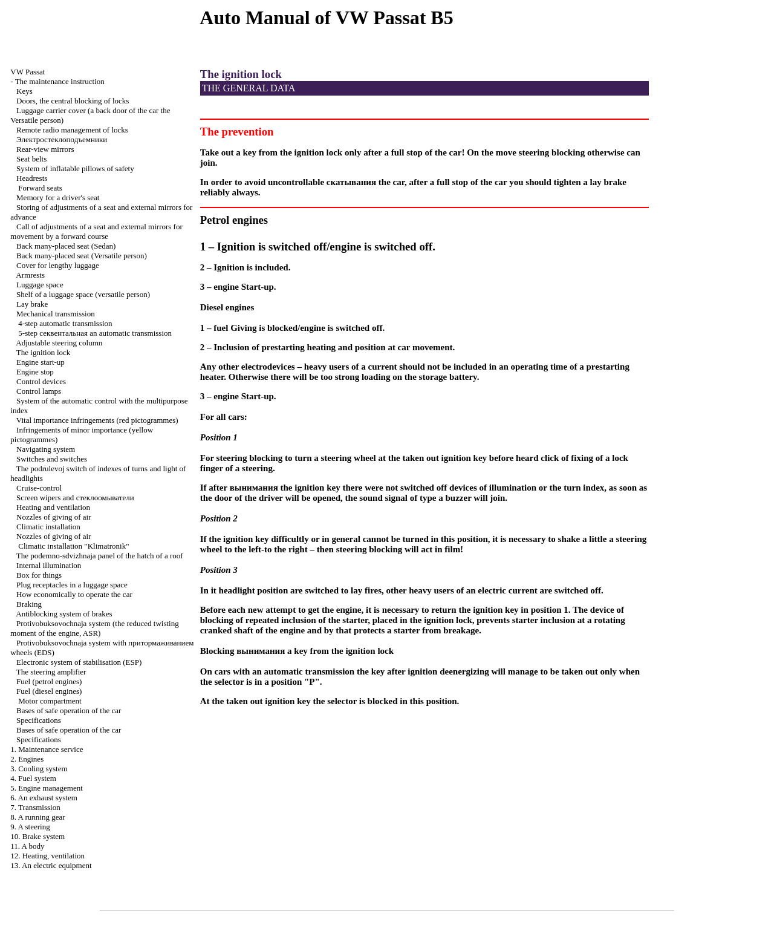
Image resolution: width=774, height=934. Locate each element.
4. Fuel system (33, 778)
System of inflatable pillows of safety (75, 168)
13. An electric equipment (50, 865)
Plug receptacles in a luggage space (72, 584)
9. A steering (30, 826)
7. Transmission (35, 807)
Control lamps (38, 391)
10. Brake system (37, 836)
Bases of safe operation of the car (68, 710)
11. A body (27, 846)
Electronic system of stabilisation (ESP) (78, 662)
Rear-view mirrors (45, 149)
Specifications (38, 720)
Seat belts (31, 158)
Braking (29, 604)
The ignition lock (43, 352)
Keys (24, 91)
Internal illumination (48, 565)
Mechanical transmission (55, 313)
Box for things (39, 575)
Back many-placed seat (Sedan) (65, 245)
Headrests (31, 178)
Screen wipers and (75, 497)
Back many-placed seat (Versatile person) (81, 255)
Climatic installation (48, 526)
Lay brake (32, 304)
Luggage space (39, 284)
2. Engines (27, 758)
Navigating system (45, 449)
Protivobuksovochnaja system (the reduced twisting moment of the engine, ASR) (94, 628)
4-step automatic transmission (65, 323)
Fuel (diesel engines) (49, 691)
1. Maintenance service (46, 749)
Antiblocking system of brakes (64, 613)
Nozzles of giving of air (53, 516)
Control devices (41, 381)
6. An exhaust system (43, 797)
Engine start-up (40, 362)
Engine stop (35, 371)
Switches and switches (51, 458)
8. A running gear (37, 816)
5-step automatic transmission (95, 333)
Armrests (30, 274)
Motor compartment (49, 700)
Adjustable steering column (59, 342)
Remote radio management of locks (72, 129)
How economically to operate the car (74, 594)
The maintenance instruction (60, 81)
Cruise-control (39, 487)
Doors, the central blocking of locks (72, 100)
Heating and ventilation (53, 507)
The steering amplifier (51, 671)
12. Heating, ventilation (47, 855)
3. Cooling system (38, 768)
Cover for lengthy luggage (57, 265)
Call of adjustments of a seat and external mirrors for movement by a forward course (96, 231)
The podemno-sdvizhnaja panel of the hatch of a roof (99, 555)
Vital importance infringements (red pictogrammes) (97, 420)
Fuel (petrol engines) (49, 681)
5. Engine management (46, 787)
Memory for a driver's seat (57, 197)
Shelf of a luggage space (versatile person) (83, 294)
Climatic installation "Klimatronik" (73, 545)
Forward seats (40, 187)
